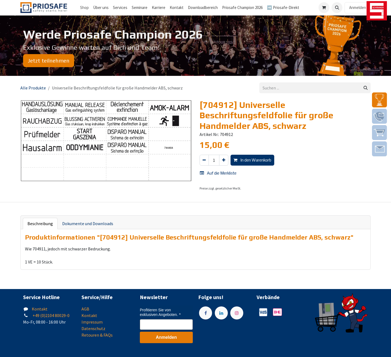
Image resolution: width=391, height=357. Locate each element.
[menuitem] (101, 7)
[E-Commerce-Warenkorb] (324, 7)
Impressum (92, 322)
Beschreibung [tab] (40, 223)
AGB (85, 309)
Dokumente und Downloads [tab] (87, 223)
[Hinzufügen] (223, 160)
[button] (337, 7)
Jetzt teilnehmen (49, 60)
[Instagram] (236, 312)
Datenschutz (93, 328)
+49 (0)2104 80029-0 (51, 315)
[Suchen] (366, 88)
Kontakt (40, 309)
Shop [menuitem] (84, 7)
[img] (379, 99)
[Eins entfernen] (204, 160)
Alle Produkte (33, 88)
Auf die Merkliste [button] (218, 173)
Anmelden (357, 7)
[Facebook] (205, 312)
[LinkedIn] (221, 312)
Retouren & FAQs (97, 335)
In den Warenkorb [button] (252, 160)
